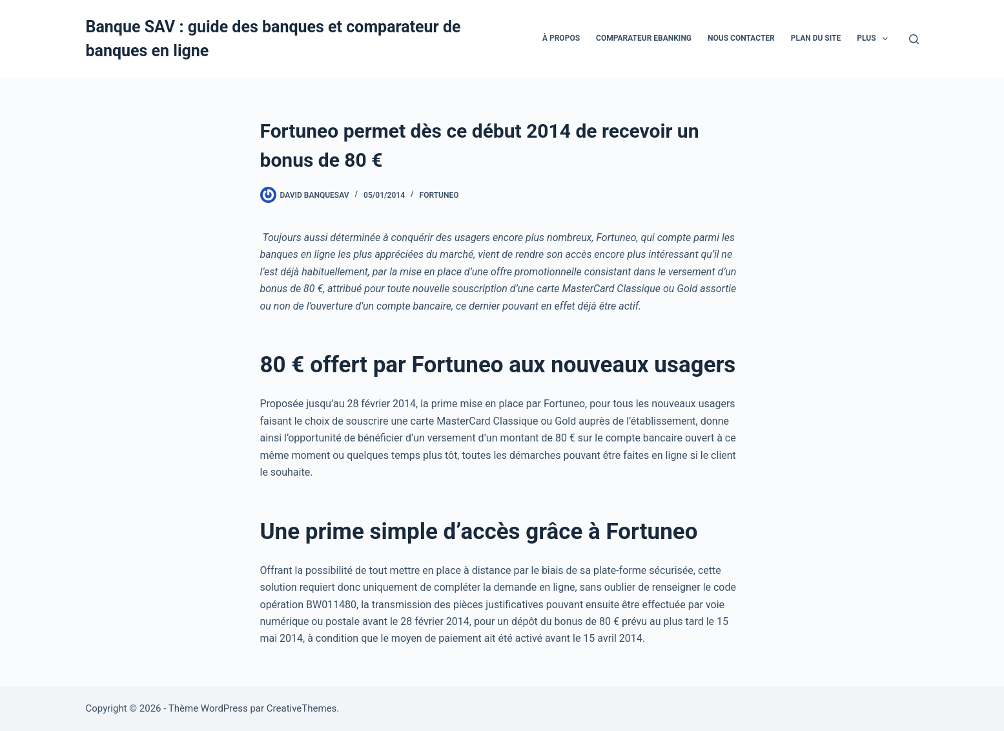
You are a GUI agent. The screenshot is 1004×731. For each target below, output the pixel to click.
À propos (561, 38)
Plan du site (816, 38)
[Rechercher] (914, 39)
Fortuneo (439, 195)
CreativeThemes (302, 708)
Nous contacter (741, 38)
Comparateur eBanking (644, 38)
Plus (875, 39)
